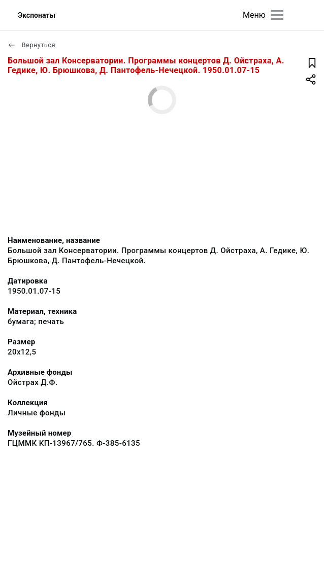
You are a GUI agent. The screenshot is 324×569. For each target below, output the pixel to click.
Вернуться (31, 45)
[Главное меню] (277, 15)
